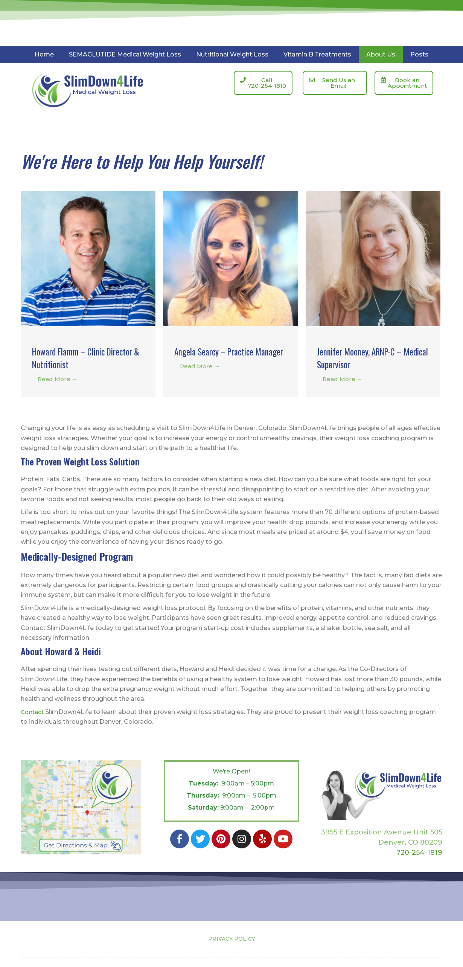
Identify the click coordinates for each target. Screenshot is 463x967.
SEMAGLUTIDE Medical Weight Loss (125, 54)
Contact (33, 711)
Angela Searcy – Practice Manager (219, 357)
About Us (380, 54)
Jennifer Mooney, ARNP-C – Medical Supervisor (365, 357)
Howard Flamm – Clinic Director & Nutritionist (73, 357)
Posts (419, 54)
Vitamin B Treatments (317, 54)
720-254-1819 (419, 852)
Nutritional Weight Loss (232, 54)
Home (44, 54)
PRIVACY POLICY (231, 938)
